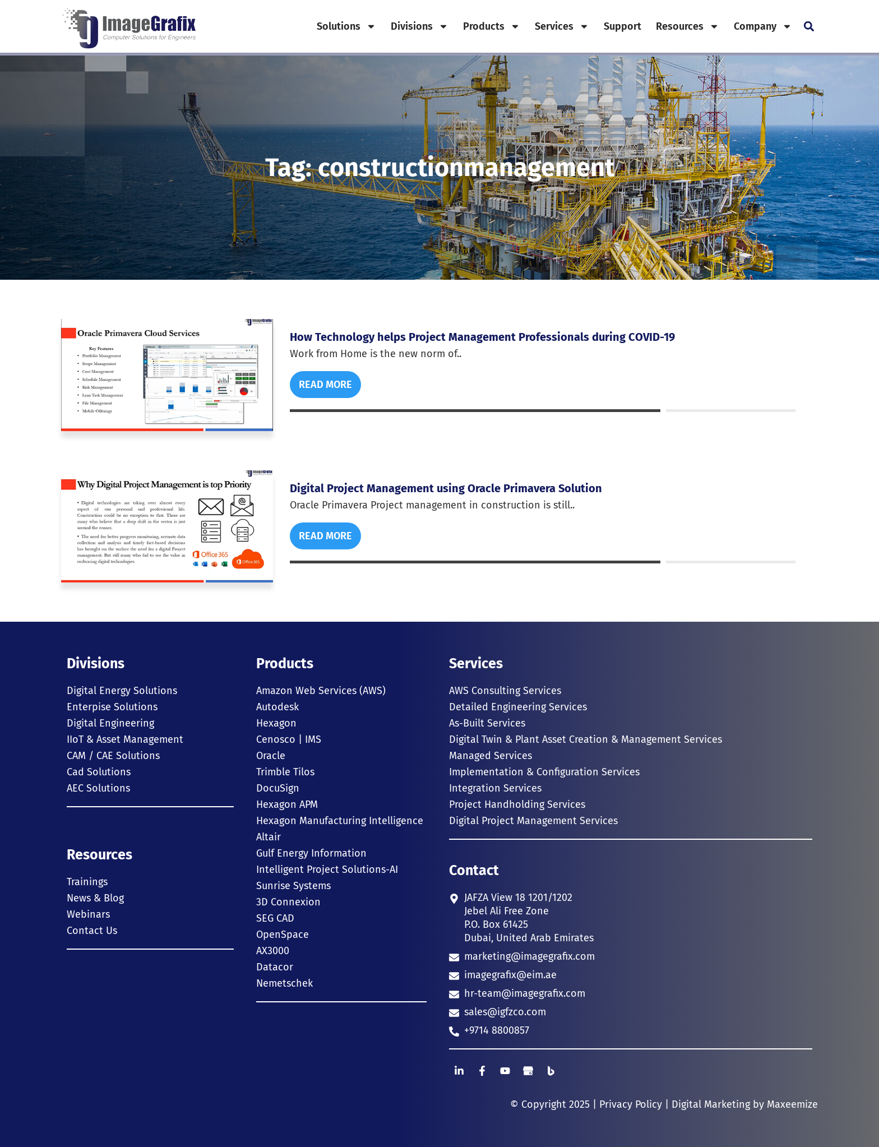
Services (562, 26)
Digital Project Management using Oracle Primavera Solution (446, 488)
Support (622, 26)
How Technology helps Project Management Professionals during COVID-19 (482, 337)
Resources (687, 26)
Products (491, 26)
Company (763, 26)
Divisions (419, 26)
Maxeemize (792, 1104)
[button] (808, 26)
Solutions (346, 26)
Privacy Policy (630, 1104)
